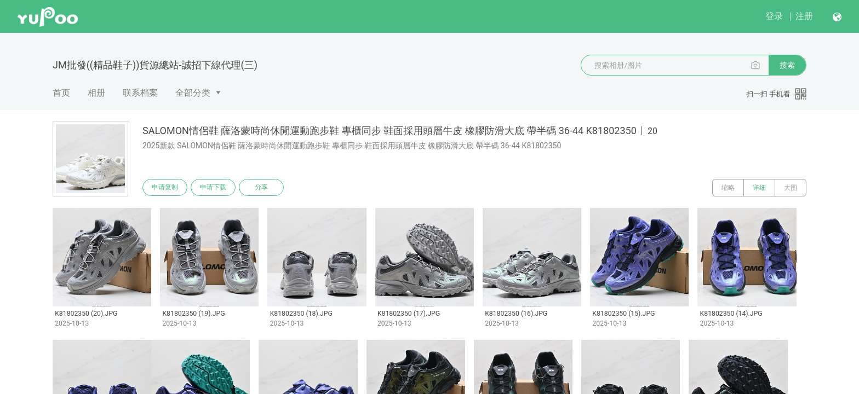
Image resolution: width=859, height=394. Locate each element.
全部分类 (192, 93)
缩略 (728, 188)
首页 (61, 93)
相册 (96, 93)
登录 (774, 16)
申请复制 (165, 188)
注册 (804, 16)
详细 (759, 188)
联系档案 (140, 93)
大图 (790, 188)
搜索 (787, 65)
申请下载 (215, 188)
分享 (264, 188)
